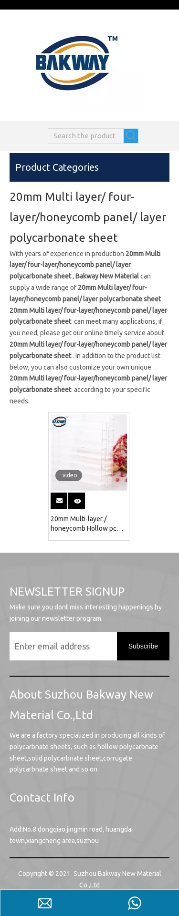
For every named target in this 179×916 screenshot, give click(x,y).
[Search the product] (86, 136)
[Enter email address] (72, 646)
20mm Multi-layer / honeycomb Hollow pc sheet (83, 524)
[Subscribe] (143, 646)
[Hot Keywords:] (131, 136)
